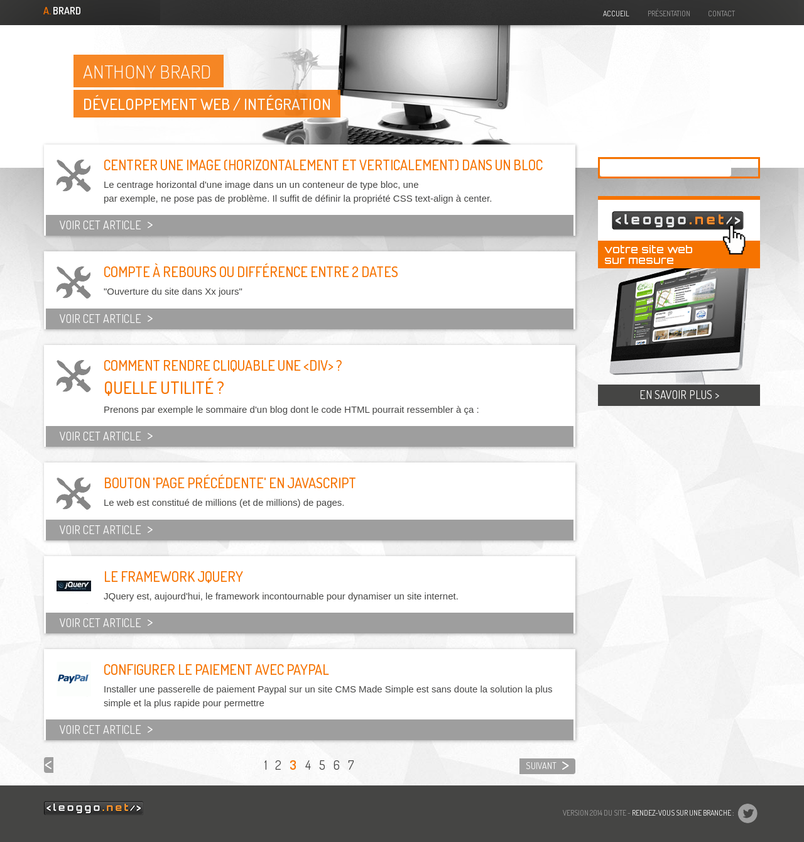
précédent (48, 765)
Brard (61, 11)
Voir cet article (98, 225)
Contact (721, 13)
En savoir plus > (679, 395)
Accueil (616, 13)
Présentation (669, 13)
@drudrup (761, 12)
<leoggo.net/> (93, 808)
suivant (541, 765)
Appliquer (744, 168)
